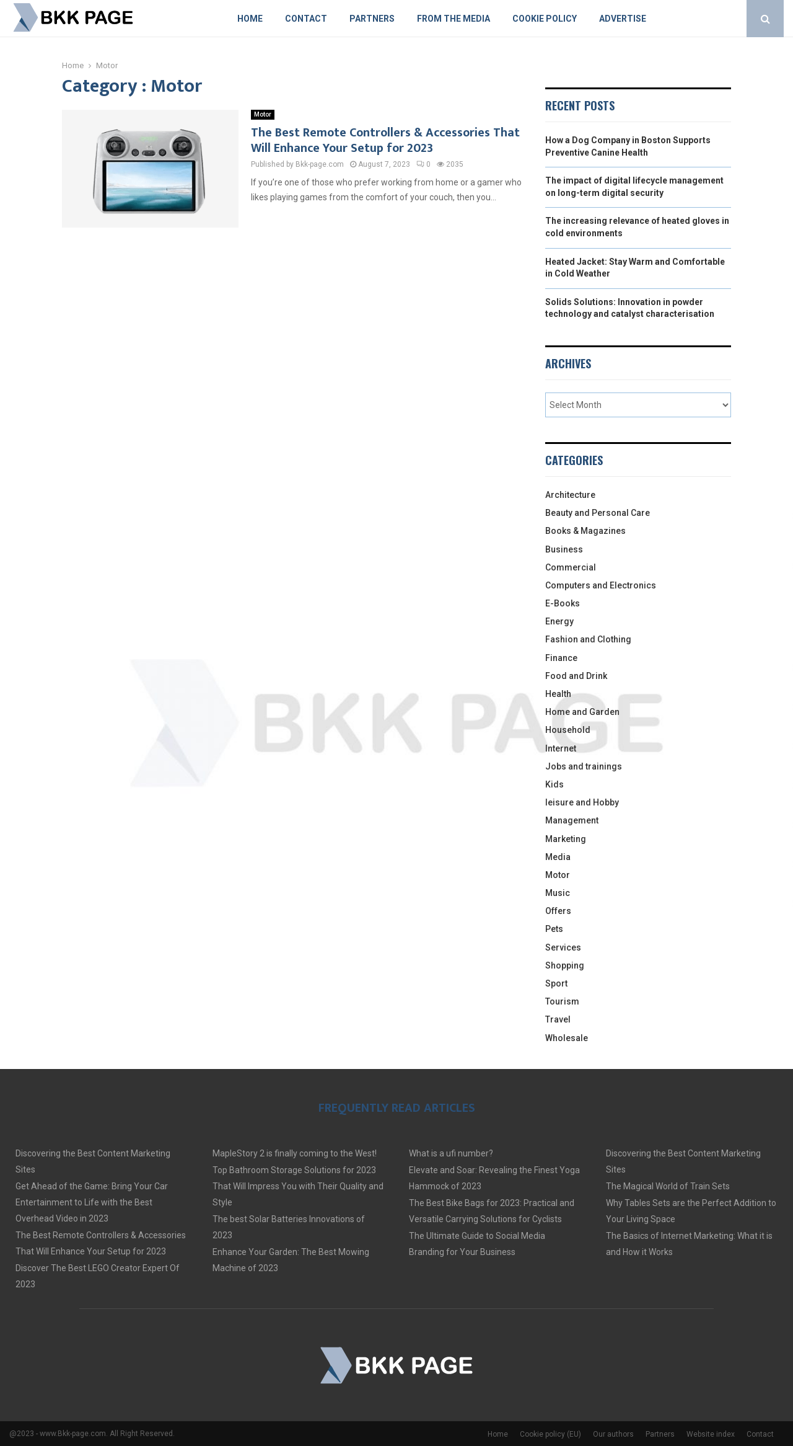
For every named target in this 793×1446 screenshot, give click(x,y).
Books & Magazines (585, 531)
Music (557, 893)
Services (563, 947)
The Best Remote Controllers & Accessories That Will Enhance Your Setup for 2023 (385, 140)
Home (250, 19)
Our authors (613, 1434)
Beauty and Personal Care (597, 513)
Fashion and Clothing (588, 639)
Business (564, 549)
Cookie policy (544, 19)
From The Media (453, 19)
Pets (554, 929)
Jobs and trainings (583, 766)
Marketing (565, 839)
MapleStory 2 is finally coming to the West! (294, 1153)
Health (558, 694)
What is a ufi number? (451, 1153)
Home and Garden (582, 712)
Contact (306, 19)
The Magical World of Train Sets (668, 1186)
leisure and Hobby (582, 802)
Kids (554, 784)
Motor (262, 114)
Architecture (570, 495)
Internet (560, 748)
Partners (372, 19)
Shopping (564, 965)
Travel (558, 1019)
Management (571, 820)
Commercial (570, 567)
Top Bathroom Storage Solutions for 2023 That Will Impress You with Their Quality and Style (297, 1186)
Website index (710, 1434)
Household (567, 730)
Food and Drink (576, 676)
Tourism (562, 1001)
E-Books (562, 603)
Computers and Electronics (600, 585)
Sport (556, 983)
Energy (559, 621)
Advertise (622, 19)
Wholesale (566, 1038)
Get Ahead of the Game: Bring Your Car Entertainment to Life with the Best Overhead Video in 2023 (91, 1202)
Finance (561, 658)
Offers (558, 911)
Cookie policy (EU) (550, 1434)
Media (558, 857)
